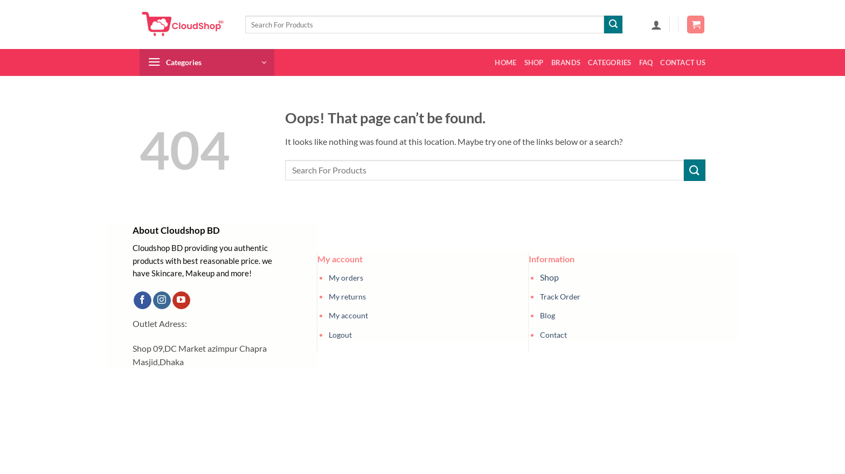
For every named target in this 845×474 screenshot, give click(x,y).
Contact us (682, 62)
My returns (347, 296)
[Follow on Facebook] (142, 300)
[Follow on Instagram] (162, 300)
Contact (553, 334)
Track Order (560, 296)
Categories (610, 62)
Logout (340, 334)
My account (348, 315)
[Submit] (613, 25)
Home (505, 62)
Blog (547, 315)
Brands (566, 62)
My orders (346, 277)
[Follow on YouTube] (181, 300)
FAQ (646, 62)
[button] (656, 25)
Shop (534, 62)
